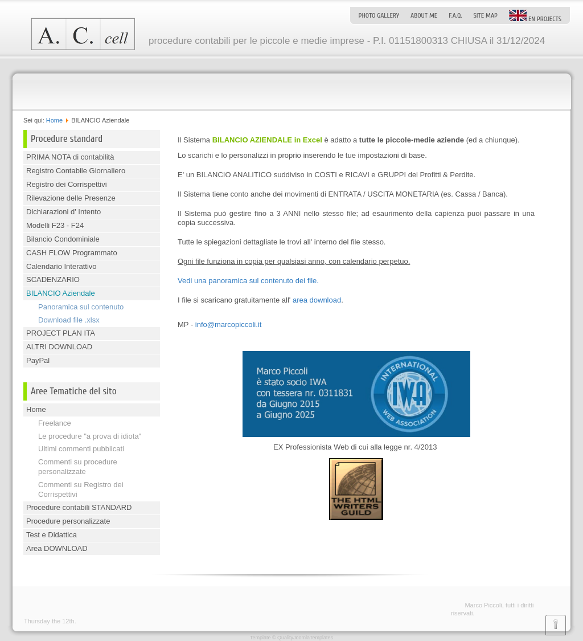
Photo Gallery (379, 15)
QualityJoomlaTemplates (305, 637)
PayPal (38, 360)
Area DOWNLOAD (57, 548)
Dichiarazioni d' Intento (63, 211)
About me (423, 15)
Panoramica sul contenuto (81, 307)
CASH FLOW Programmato (71, 252)
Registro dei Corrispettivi (66, 184)
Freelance (54, 423)
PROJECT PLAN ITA (60, 333)
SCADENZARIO (53, 279)
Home (54, 120)
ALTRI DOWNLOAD (59, 346)
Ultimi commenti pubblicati (81, 448)
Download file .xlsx (69, 320)
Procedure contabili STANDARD (79, 507)
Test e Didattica (51, 534)
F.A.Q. (455, 15)
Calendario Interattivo (61, 266)
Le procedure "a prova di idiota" (89, 436)
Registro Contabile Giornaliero (75, 170)
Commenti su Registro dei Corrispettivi (81, 489)
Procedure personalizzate (68, 521)
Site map (485, 15)
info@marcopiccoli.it (228, 324)
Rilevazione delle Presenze (71, 198)
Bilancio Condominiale (63, 239)
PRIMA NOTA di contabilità (70, 157)
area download (317, 300)
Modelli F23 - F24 (55, 225)
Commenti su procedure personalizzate (77, 467)
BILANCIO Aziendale (60, 293)
